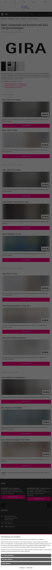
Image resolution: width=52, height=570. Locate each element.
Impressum (22, 567)
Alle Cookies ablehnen (7, 559)
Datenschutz (29, 567)
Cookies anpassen (6, 563)
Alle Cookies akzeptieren (8, 555)
